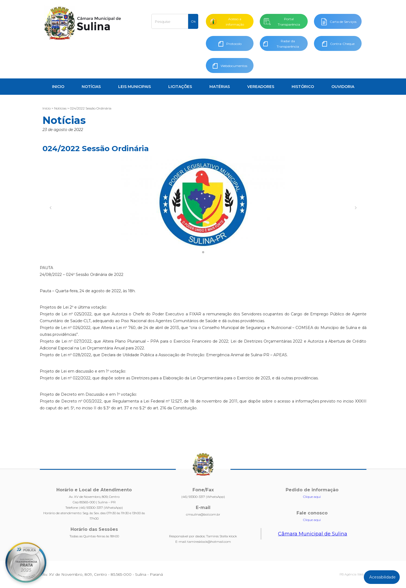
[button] (51, 207)
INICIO (58, 86)
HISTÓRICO (303, 86)
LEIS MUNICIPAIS (134, 86)
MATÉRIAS (219, 86)
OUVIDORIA (342, 86)
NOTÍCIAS (91, 86)
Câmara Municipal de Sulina (312, 534)
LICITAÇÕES (180, 86)
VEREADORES (260, 86)
